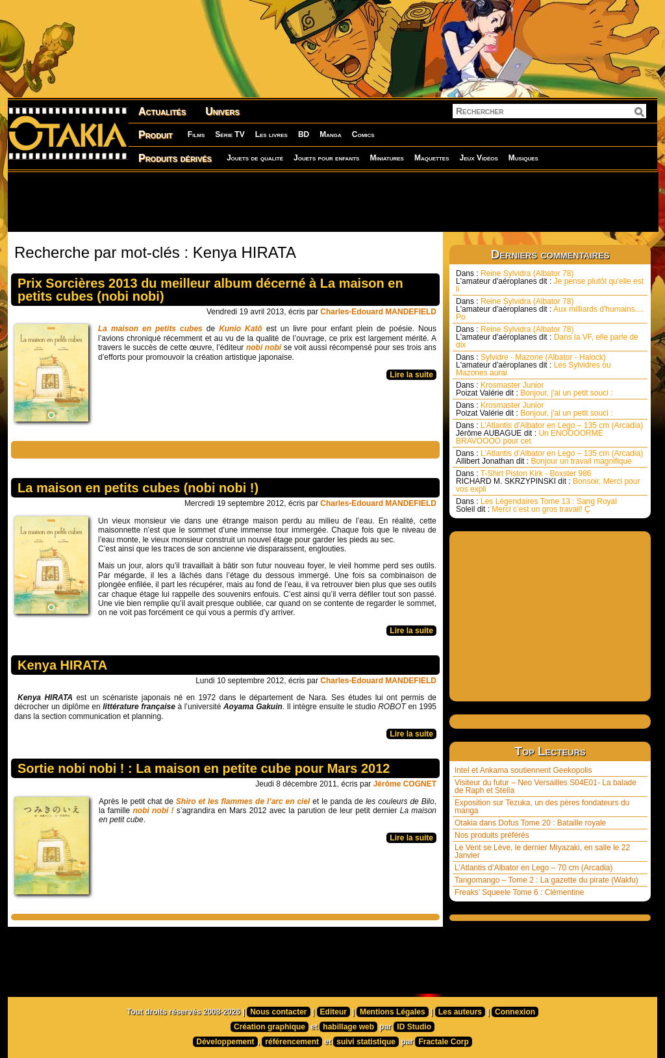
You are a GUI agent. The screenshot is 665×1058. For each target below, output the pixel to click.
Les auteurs (460, 1011)
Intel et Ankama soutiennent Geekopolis (523, 770)
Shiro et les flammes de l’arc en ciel (243, 801)
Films (196, 134)
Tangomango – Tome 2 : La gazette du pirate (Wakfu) (546, 880)
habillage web (348, 1026)
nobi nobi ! (152, 810)
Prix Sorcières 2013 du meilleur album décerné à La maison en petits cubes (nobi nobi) (210, 289)
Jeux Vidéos (478, 157)
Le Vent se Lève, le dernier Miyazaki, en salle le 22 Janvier (542, 851)
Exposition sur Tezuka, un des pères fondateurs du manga (542, 806)
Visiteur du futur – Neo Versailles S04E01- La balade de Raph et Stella (545, 786)
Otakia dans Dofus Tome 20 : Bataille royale (530, 822)
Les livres (271, 134)
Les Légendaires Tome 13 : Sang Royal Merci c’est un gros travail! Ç (536, 505)
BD (303, 134)
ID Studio (414, 1026)
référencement (292, 1041)
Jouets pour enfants (326, 157)
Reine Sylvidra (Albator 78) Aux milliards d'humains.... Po (550, 309)
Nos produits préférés (492, 835)
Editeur (333, 1011)
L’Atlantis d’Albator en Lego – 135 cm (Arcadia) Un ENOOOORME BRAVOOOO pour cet (549, 433)
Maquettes (431, 157)
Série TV (229, 134)
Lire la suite (411, 374)
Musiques (523, 157)
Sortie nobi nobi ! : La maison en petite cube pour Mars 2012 (204, 768)
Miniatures (387, 157)
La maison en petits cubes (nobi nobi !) (138, 488)
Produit (155, 134)
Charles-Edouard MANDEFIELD (378, 311)
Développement (225, 1041)
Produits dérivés (175, 158)
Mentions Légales (392, 1011)
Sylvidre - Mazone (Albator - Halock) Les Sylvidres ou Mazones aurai (533, 365)
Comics (363, 134)
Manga (331, 134)
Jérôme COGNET (404, 783)
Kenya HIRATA (62, 665)
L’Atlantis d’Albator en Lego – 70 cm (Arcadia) (533, 867)
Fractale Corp (443, 1041)
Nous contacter (278, 1011)
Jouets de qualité (255, 157)
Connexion (515, 1011)
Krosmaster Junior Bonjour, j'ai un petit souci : (534, 389)
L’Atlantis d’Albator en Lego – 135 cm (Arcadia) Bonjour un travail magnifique (549, 457)
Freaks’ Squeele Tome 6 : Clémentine (519, 892)
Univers (222, 111)
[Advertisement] (332, 201)
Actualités (162, 111)
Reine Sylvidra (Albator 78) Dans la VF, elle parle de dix (547, 337)
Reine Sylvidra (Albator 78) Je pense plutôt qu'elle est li (550, 281)
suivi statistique (365, 1041)
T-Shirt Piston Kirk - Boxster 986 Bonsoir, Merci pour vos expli (548, 481)
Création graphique (269, 1026)
